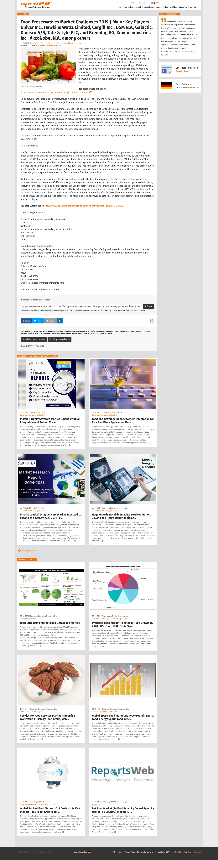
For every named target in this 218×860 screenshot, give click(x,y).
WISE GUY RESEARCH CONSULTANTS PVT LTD (37, 804)
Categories (128, 7)
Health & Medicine (37, 412)
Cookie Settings (194, 852)
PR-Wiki (134, 3)
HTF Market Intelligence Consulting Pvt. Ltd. (109, 619)
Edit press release (59, 339)
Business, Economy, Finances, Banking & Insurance (61, 43)
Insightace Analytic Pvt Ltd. (31, 619)
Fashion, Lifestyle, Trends (40, 802)
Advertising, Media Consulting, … (115, 616)
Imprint (142, 3)
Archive (173, 7)
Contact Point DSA (161, 852)
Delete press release (33, 339)
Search (191, 3)
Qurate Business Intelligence (32, 712)
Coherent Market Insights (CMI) (48, 46)
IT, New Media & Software (112, 412)
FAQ (113, 852)
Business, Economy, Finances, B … (115, 508)
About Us (193, 7)
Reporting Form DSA (178, 852)
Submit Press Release (144, 7)
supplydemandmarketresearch (104, 712)
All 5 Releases (26, 550)
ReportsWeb (97, 804)
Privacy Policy (130, 852)
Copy (148, 306)
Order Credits (162, 7)
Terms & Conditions (145, 852)
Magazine (183, 7)
